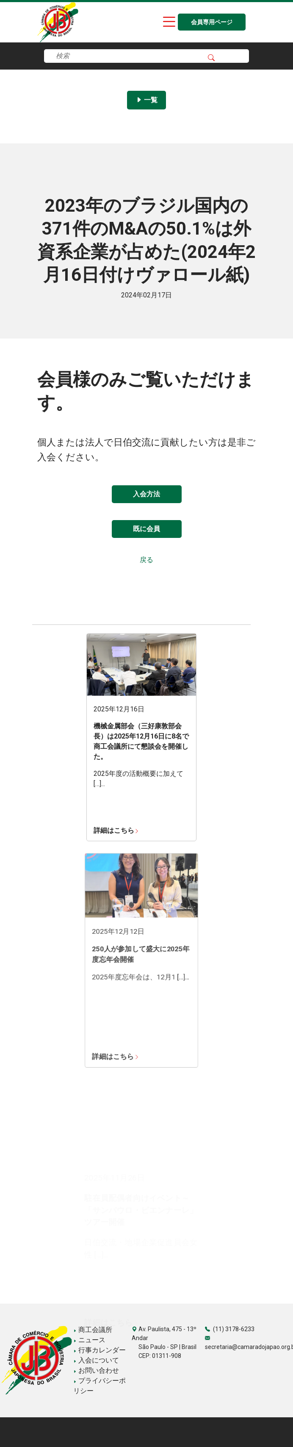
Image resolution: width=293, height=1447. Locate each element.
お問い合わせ (96, 1370)
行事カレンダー (99, 1350)
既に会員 (146, 529)
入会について (96, 1360)
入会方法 (146, 494)
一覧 (146, 100)
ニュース (89, 1340)
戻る (146, 560)
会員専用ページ (211, 22)
